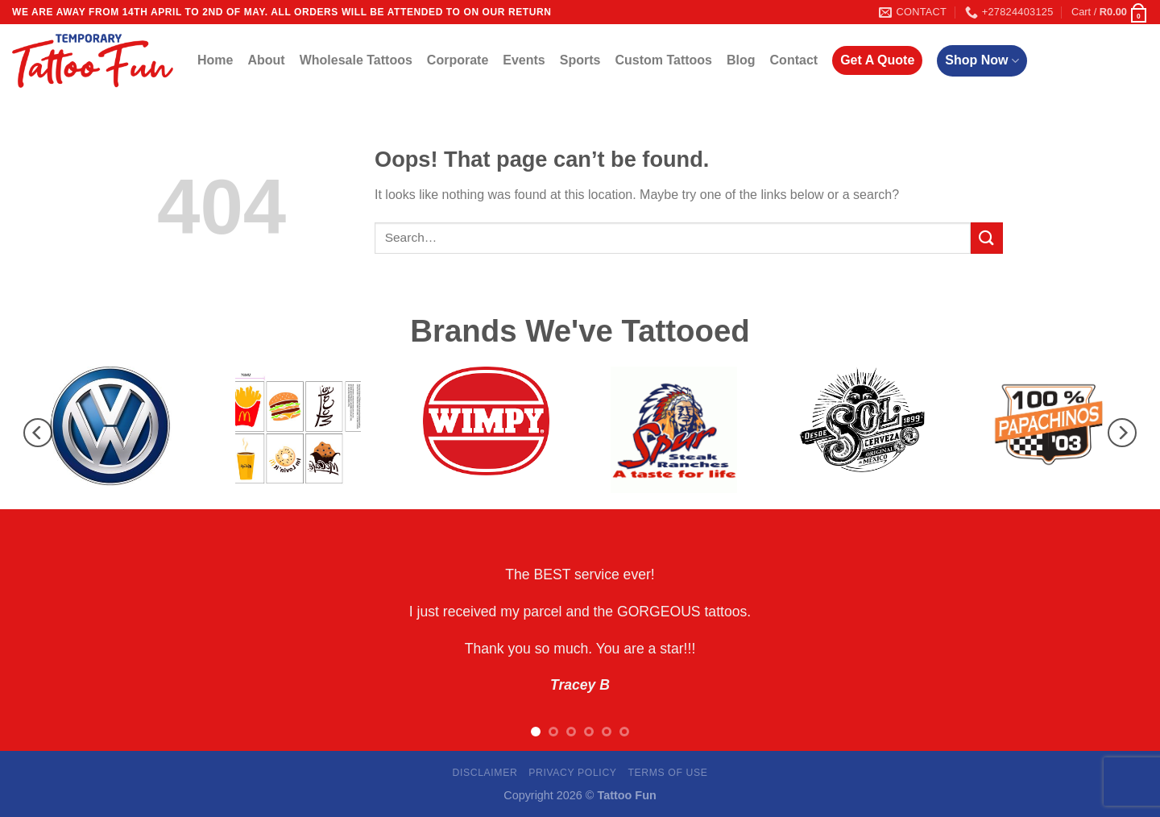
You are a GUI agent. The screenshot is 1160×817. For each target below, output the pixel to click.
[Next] (1122, 433)
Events (524, 60)
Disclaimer (484, 772)
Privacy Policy (572, 772)
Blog (741, 60)
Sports (580, 60)
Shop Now (981, 60)
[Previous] (37, 433)
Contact (794, 60)
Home (215, 60)
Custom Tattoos (663, 60)
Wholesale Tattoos (356, 60)
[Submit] (987, 238)
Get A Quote (877, 60)
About (265, 60)
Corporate (457, 60)
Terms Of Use (667, 772)
